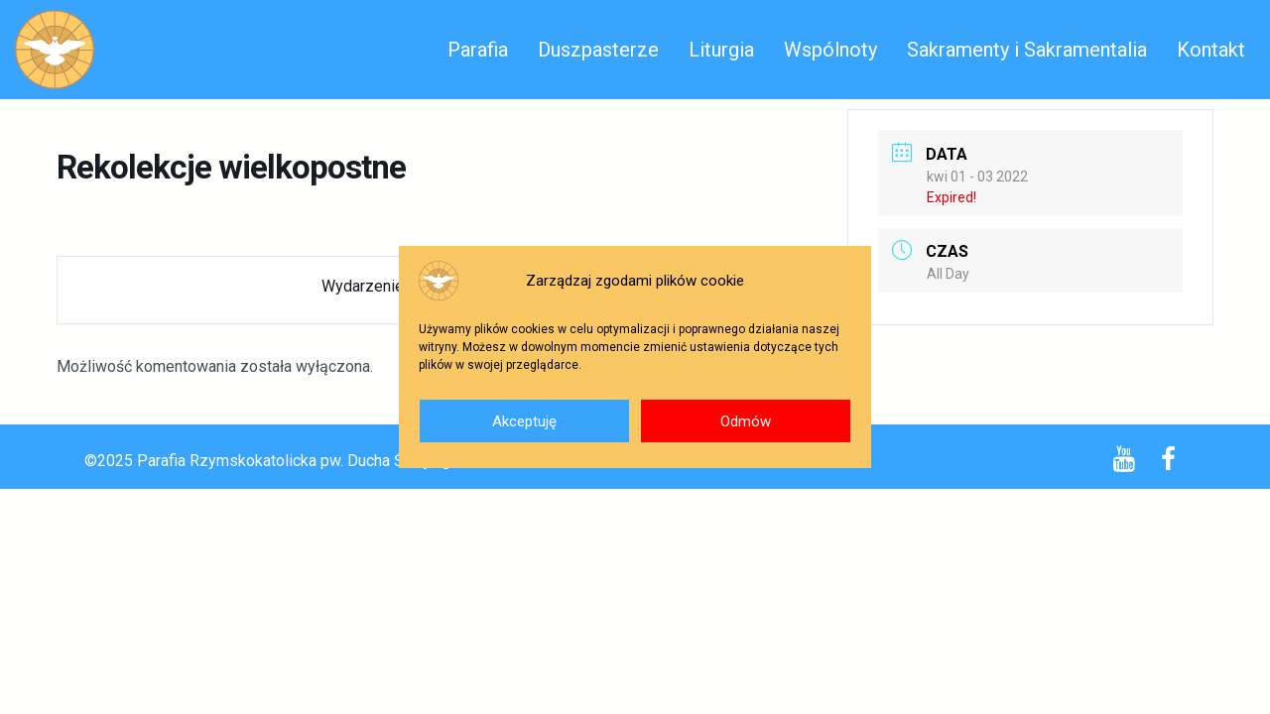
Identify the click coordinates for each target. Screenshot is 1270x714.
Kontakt (1211, 49)
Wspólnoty (830, 49)
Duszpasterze (598, 49)
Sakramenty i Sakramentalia (1027, 49)
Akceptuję (524, 421)
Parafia (477, 49)
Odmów (745, 421)
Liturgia (721, 49)
